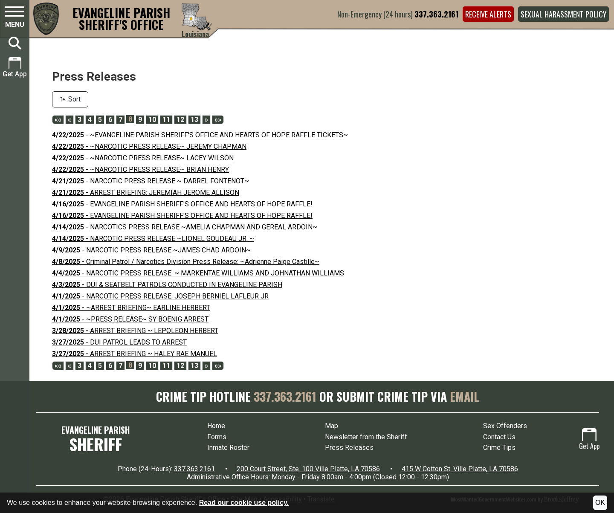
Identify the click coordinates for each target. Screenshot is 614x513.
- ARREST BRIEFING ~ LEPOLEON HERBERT (135, 331)
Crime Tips (499, 447)
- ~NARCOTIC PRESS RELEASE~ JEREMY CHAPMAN (149, 146)
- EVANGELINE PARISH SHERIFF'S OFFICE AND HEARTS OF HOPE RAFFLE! (182, 204)
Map (331, 426)
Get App (589, 439)
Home (216, 426)
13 (194, 120)
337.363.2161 (436, 14)
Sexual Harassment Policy (563, 14)
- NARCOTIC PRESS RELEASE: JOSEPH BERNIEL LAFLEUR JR (160, 296)
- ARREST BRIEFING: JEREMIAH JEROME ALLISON (145, 192)
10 (152, 120)
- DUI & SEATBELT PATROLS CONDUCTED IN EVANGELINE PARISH (167, 285)
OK (600, 502)
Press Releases (349, 447)
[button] (14, 18)
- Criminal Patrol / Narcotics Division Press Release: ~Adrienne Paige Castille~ (185, 262)
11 (166, 120)
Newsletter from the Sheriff (366, 437)
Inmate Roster (228, 447)
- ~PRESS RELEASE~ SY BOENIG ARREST (130, 319)
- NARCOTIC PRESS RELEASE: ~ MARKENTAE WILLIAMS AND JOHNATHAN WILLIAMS (198, 273)
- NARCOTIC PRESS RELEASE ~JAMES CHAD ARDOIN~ (151, 250)
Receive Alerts (488, 14)
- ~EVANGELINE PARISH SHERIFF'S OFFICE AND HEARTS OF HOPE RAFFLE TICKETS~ (200, 135)
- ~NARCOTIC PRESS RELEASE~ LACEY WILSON (143, 158)
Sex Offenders (505, 426)
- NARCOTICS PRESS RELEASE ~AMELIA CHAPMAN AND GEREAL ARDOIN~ (184, 227)
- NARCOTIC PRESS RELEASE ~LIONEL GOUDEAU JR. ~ (153, 239)
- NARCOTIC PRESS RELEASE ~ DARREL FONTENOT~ (150, 181)
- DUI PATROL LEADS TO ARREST (119, 342)
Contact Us (499, 437)
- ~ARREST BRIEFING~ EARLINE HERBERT (131, 308)
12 (180, 120)
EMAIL (464, 396)
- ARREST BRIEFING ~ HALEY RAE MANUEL (134, 354)
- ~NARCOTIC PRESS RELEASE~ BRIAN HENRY (140, 169)
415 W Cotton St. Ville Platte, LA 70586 (460, 469)
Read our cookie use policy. (244, 502)
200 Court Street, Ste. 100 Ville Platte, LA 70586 (308, 469)
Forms (216, 437)
